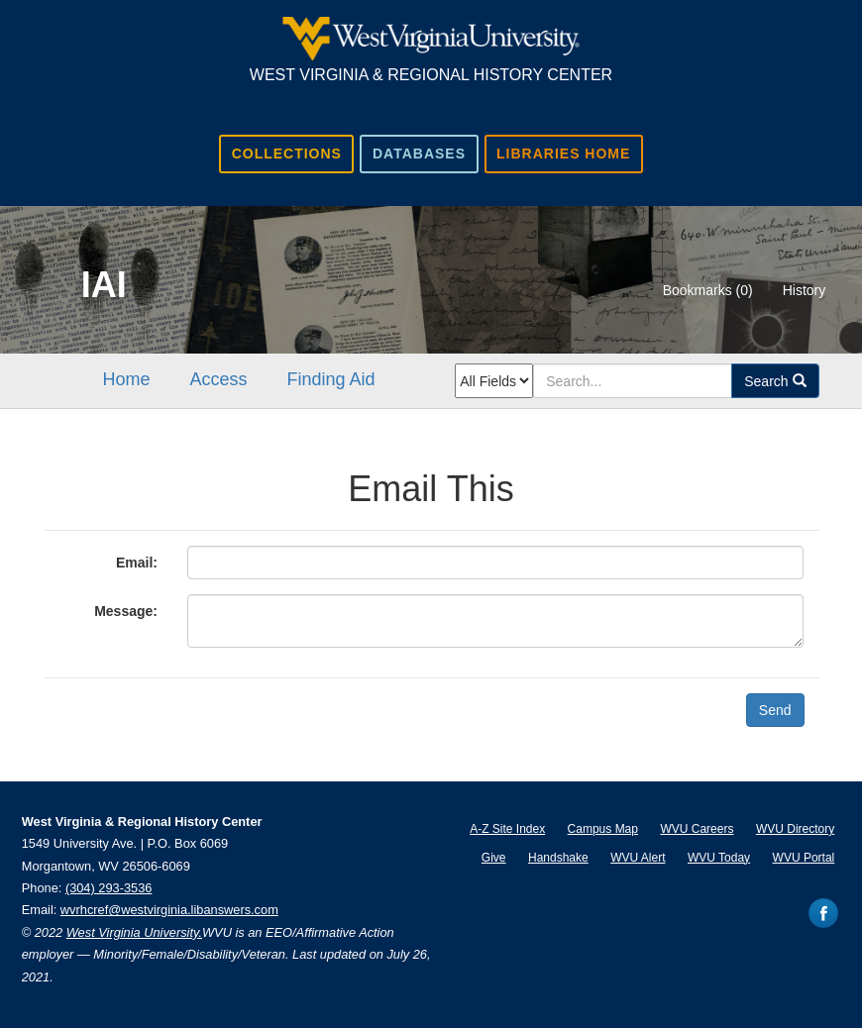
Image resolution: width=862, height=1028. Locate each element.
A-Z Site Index (507, 829)
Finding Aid (331, 379)
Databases (419, 153)
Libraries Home (563, 153)
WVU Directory (795, 829)
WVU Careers (696, 829)
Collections (287, 153)
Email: (137, 562)
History (804, 290)
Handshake (558, 858)
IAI (104, 284)
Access (219, 379)
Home (127, 379)
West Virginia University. (134, 932)
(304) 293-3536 (109, 887)
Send (775, 710)
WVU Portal (804, 858)
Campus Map (603, 829)
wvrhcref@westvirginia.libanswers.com (169, 909)
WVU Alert (637, 858)
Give (494, 858)
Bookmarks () (708, 290)
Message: (126, 611)
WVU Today (719, 858)
